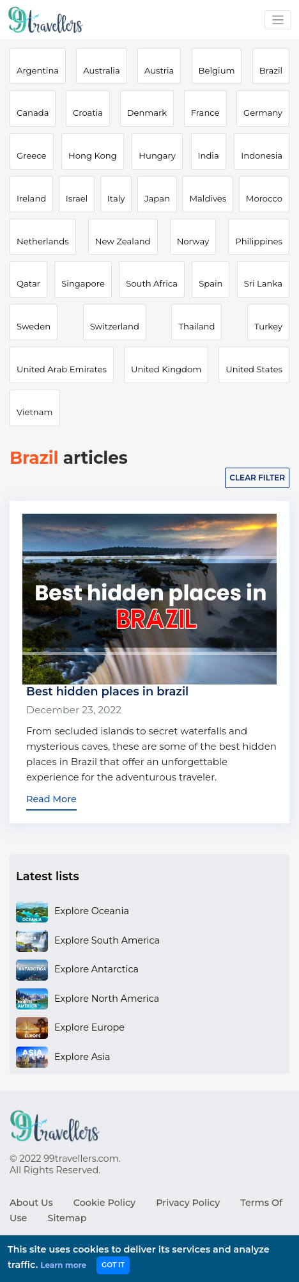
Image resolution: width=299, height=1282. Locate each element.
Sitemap (67, 1218)
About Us (31, 1202)
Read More (51, 799)
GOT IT (113, 1265)
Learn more (63, 1265)
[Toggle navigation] (278, 20)
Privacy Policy (188, 1202)
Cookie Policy (104, 1202)
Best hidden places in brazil (107, 692)
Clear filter (257, 477)
